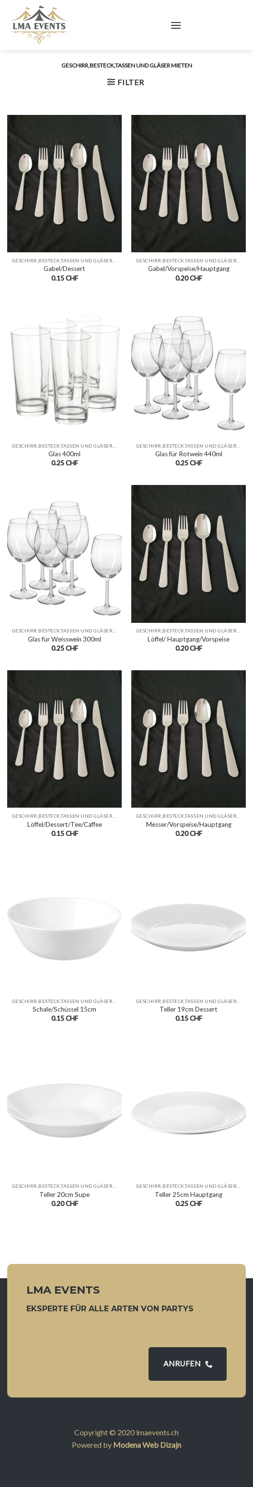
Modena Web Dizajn (147, 1444)
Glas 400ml (64, 454)
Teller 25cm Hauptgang (188, 1194)
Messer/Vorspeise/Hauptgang (188, 824)
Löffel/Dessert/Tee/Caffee (64, 824)
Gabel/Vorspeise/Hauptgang (189, 268)
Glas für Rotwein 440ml (188, 454)
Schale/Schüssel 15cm (64, 1009)
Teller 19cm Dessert (189, 1009)
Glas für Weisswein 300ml (64, 639)
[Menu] (176, 25)
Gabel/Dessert (64, 268)
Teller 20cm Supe (64, 1194)
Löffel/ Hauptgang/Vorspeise (189, 639)
